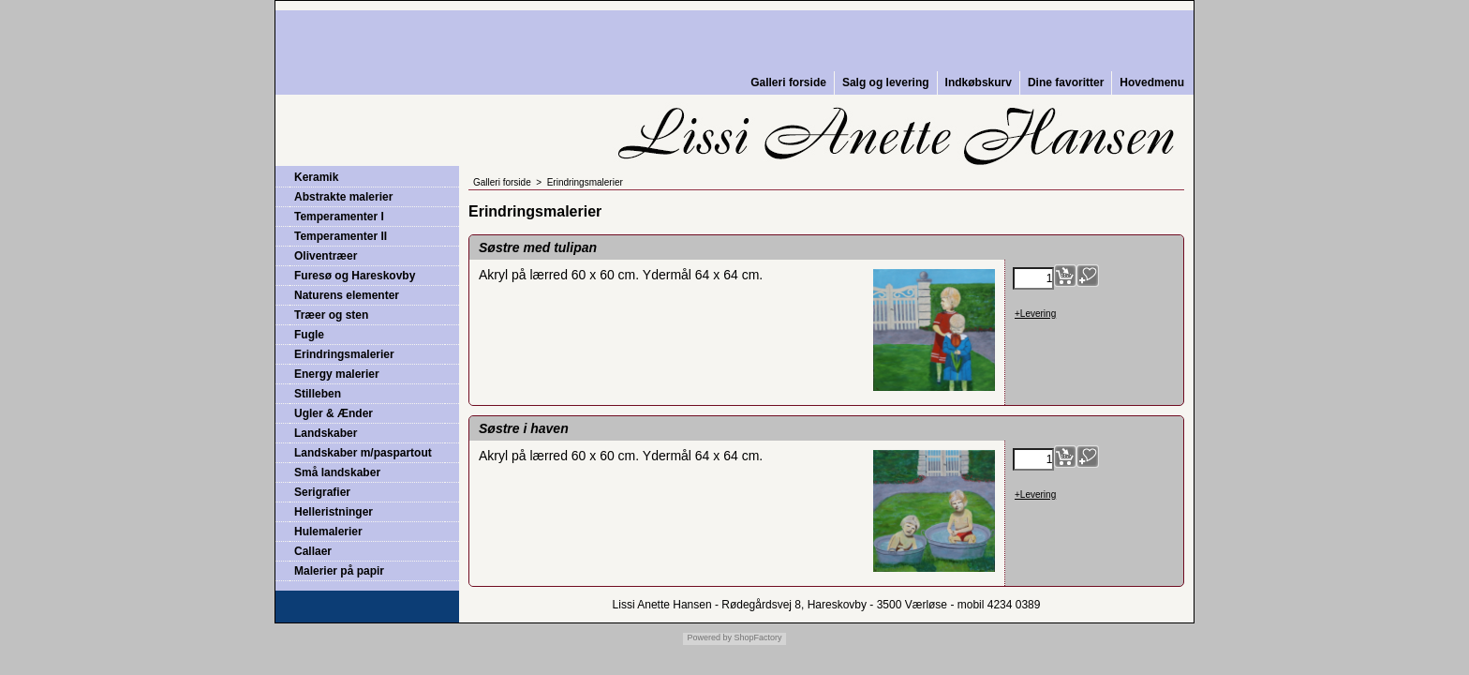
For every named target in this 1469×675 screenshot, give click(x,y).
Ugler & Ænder (333, 413)
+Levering (1035, 313)
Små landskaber (337, 472)
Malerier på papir (339, 571)
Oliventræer (325, 255)
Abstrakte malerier (343, 196)
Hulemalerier (328, 531)
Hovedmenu (1152, 82)
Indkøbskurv (978, 82)
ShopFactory (757, 637)
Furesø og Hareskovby (354, 275)
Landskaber (325, 433)
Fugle (309, 334)
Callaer (313, 551)
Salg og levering (885, 82)
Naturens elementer (346, 295)
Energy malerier (336, 374)
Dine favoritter (1066, 82)
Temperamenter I (339, 216)
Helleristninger (333, 511)
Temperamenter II (340, 236)
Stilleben (317, 393)
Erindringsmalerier (344, 354)
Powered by (709, 637)
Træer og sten (331, 315)
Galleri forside (788, 82)
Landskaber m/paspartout (363, 452)
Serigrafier (322, 492)
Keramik (316, 177)
